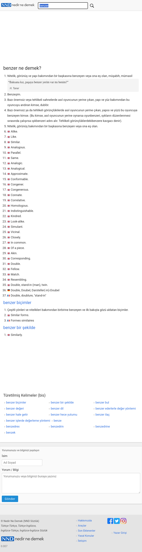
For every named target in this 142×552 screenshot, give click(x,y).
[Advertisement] (72, 37)
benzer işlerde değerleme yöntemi (28, 420)
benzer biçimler (17, 302)
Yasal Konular (86, 535)
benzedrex (13, 426)
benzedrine (103, 426)
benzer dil (57, 408)
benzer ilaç (103, 414)
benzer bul (102, 402)
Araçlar (82, 525)
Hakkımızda (85, 520)
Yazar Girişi (120, 532)
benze (57, 420)
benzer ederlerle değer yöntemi (116, 408)
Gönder (10, 499)
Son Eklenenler (86, 530)
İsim (4, 456)
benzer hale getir (17, 414)
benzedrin (57, 426)
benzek (10, 432)
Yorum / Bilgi (10, 469)
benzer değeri (15, 408)
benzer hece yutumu (64, 414)
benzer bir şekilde (19, 327)
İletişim (82, 540)
